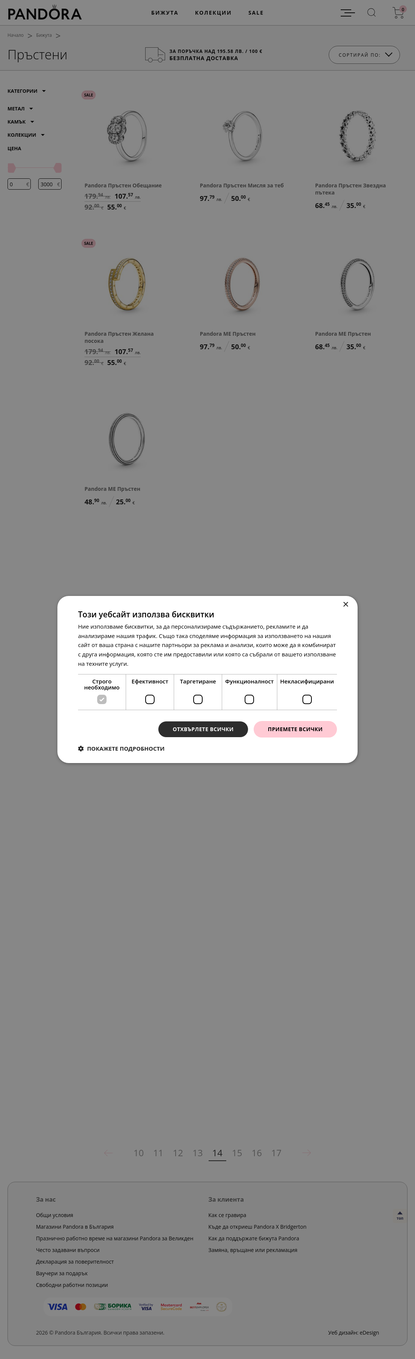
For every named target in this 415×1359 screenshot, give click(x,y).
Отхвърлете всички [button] (203, 729)
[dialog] (207, 679)
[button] (121, 748)
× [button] (345, 605)
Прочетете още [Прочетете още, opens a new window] (151, 663)
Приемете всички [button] (295, 729)
